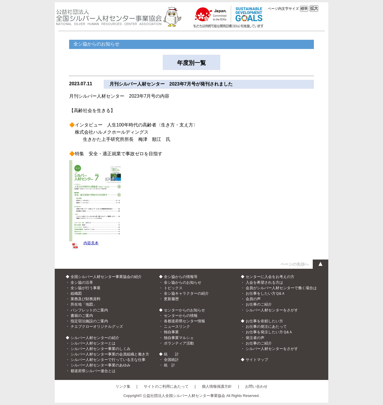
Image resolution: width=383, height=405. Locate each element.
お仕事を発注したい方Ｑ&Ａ (269, 332)
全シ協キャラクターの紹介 (186, 293)
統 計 (169, 365)
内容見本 (91, 243)
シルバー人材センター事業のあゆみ (100, 365)
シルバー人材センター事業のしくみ (100, 349)
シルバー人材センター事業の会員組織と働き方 (110, 354)
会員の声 (253, 299)
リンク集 (122, 386)
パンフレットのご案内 (89, 310)
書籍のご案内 (82, 315)
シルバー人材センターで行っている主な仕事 (108, 359)
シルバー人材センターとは (93, 343)
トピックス (173, 288)
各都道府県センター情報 (184, 321)
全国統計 (171, 359)
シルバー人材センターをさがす (272, 310)
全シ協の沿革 (82, 282)
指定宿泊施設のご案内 (89, 321)
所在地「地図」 (84, 304)
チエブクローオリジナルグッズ (97, 326)
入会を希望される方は (264, 282)
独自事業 (171, 332)
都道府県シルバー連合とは (93, 371)
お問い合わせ (256, 386)
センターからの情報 (181, 315)
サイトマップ (257, 359)
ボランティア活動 (179, 343)
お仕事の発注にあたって (266, 326)
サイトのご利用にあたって (166, 386)
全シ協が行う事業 (86, 288)
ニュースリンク (177, 326)
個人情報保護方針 (217, 386)
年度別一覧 (191, 63)
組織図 (76, 293)
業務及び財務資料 (86, 299)
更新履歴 (171, 299)
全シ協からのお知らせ (182, 282)
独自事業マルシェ (179, 338)
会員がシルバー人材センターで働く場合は (281, 288)
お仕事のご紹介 (259, 304)
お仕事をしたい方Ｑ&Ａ (265, 293)
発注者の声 (255, 338)
